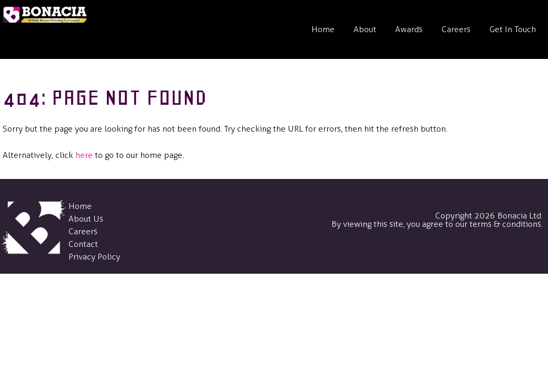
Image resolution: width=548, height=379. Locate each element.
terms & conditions (505, 224)
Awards (409, 29)
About (365, 29)
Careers (456, 29)
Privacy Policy (94, 257)
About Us (85, 219)
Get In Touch (513, 29)
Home (323, 29)
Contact (83, 244)
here (84, 155)
